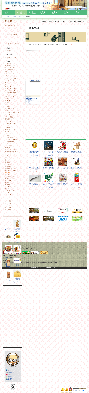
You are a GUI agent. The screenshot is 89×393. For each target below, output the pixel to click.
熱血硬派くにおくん (10, 168)
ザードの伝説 (9, 117)
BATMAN (7, 172)
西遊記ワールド (9, 119)
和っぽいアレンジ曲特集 (12, 44)
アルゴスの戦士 (9, 69)
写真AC (10, 376)
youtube (10, 374)
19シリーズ (8, 72)
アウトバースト (9, 63)
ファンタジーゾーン (10, 176)
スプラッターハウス (10, 141)
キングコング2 (9, 98)
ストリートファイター (11, 139)
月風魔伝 (7, 106)
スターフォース (9, 137)
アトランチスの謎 (10, 67)
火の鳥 (7, 174)
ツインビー (8, 156)
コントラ (7, 115)
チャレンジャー (9, 154)
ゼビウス (7, 143)
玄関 (8, 16)
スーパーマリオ (9, 133)
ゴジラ (7, 110)
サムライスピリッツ (10, 123)
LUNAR (7, 199)
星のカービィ (9, 180)
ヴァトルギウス (9, 74)
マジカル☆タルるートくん (12, 186)
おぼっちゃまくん (10, 90)
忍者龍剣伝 (8, 166)
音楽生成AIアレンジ (10, 57)
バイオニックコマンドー (12, 170)
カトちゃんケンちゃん (11, 92)
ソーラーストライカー (11, 149)
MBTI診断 (9, 379)
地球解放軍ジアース (10, 151)
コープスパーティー (10, 108)
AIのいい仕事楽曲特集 (11, 34)
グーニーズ (8, 100)
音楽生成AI (8, 50)
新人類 (7, 131)
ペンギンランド (9, 178)
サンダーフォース (10, 125)
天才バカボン (9, 160)
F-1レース (8, 86)
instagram (10, 372)
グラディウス (9, 102)
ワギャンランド (9, 205)
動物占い (10, 378)
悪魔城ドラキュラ (10, 65)
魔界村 (7, 182)
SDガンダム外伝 (9, 80)
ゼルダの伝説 (9, 145)
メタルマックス (9, 190)
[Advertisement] (13, 316)
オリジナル (8, 209)
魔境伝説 (7, 184)
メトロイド (8, 193)
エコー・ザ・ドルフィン (12, 78)
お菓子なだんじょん (10, 88)
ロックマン (8, 203)
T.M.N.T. (7, 158)
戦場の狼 (7, 147)
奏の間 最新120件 (17, 16)
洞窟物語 (7, 162)
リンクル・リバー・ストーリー (13, 197)
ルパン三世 (8, 201)
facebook (10, 371)
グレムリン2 (8, 104)
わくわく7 (8, 207)
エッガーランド (9, 82)
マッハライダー (9, 188)
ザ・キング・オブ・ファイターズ (13, 121)
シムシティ (8, 127)
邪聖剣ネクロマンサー (11, 129)
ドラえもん (8, 164)
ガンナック (8, 94)
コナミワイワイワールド (12, 113)
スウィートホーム (10, 135)
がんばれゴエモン (10, 96)
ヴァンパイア (9, 76)
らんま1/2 (8, 195)
